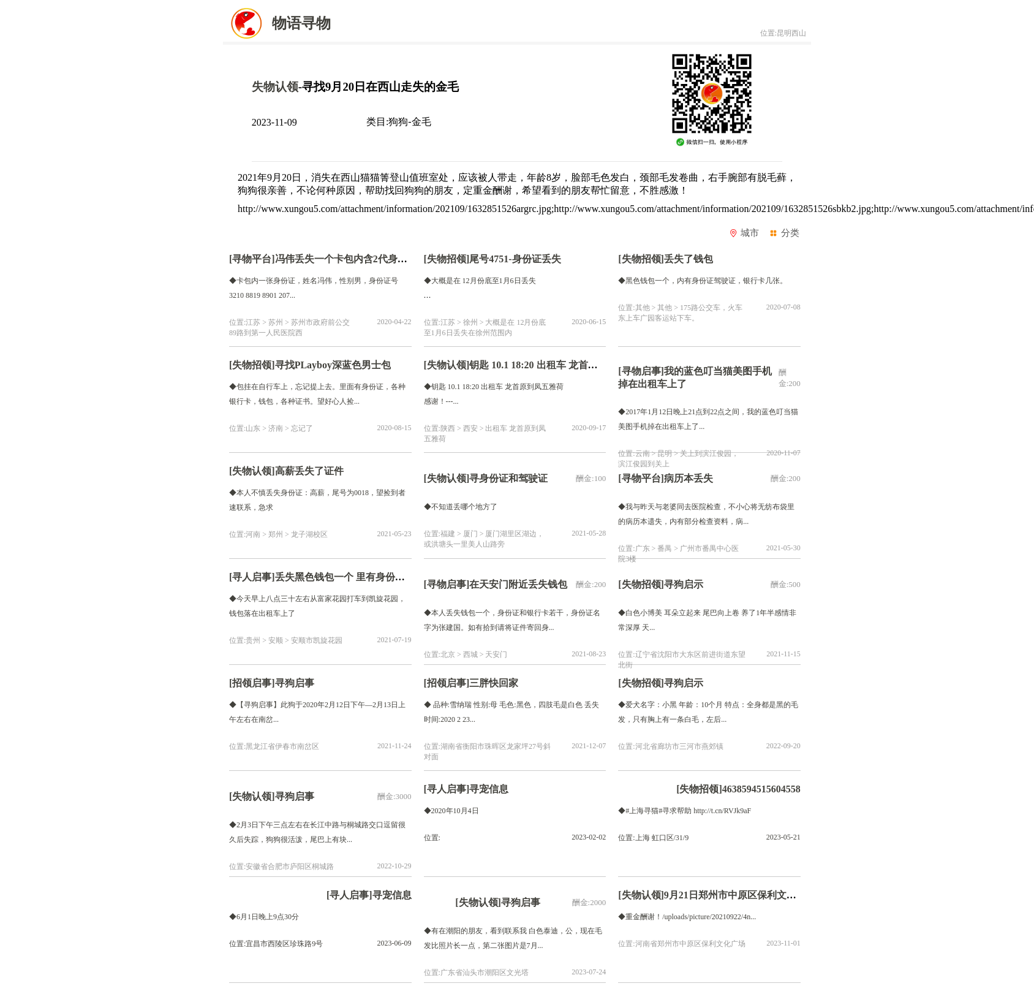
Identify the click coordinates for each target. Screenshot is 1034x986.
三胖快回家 (493, 683)
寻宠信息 (488, 789)
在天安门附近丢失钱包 (520, 584)
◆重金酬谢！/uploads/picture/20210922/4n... (687, 916)
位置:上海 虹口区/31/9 (653, 837)
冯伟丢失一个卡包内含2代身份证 (346, 259)
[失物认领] (447, 365)
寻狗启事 (294, 683)
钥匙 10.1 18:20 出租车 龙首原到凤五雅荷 (557, 365)
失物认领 (275, 86)
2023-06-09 (394, 943)
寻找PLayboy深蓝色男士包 (333, 365)
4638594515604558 (761, 789)
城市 (744, 233)
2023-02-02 (589, 837)
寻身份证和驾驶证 (511, 478)
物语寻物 (277, 23)
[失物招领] (447, 259)
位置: (432, 837)
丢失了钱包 (688, 259)
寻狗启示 (683, 584)
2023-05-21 (783, 837)
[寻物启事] (641, 371)
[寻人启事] (252, 577)
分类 (784, 233)
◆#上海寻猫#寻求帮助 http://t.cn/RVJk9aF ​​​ (685, 810)
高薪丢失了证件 (309, 471)
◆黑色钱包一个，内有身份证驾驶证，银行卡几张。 (702, 280)
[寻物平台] (252, 259)
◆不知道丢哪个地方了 (460, 506)
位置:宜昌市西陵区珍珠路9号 (276, 943)
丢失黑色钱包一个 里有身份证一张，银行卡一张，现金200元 (408, 577)
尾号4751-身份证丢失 (514, 259)
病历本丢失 (691, 478)
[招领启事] (252, 683)
